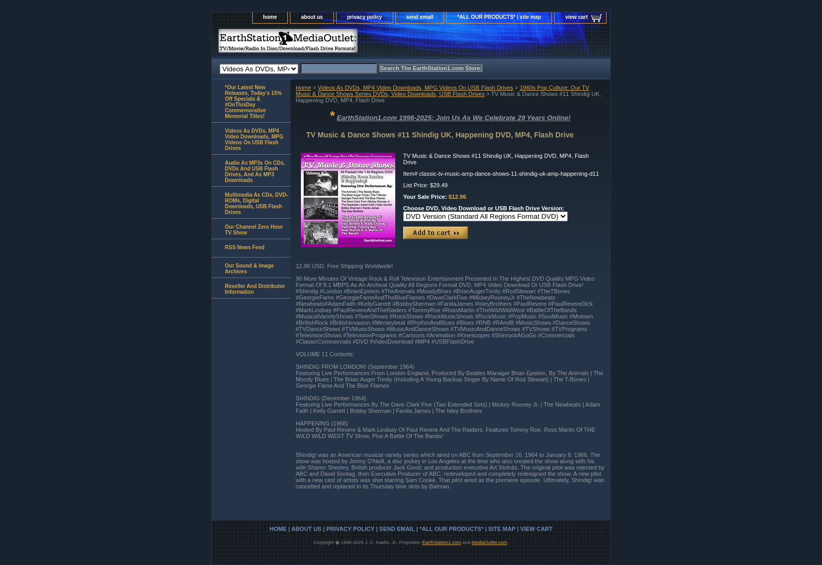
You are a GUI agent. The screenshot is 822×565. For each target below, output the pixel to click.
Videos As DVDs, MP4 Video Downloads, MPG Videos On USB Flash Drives (415, 87)
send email (420, 17)
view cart (576, 17)
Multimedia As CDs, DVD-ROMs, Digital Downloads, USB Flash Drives (256, 203)
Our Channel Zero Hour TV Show (254, 230)
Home (303, 87)
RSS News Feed (245, 247)
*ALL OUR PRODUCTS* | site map (499, 17)
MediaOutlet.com (489, 542)
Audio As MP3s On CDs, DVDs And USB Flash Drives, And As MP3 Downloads (255, 171)
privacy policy (364, 17)
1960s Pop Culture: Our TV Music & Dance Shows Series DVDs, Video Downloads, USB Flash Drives (442, 90)
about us (312, 17)
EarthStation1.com (441, 542)
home (270, 17)
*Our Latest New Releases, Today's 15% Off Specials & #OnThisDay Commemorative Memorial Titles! (253, 101)
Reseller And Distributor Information (255, 289)
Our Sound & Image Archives (249, 268)
